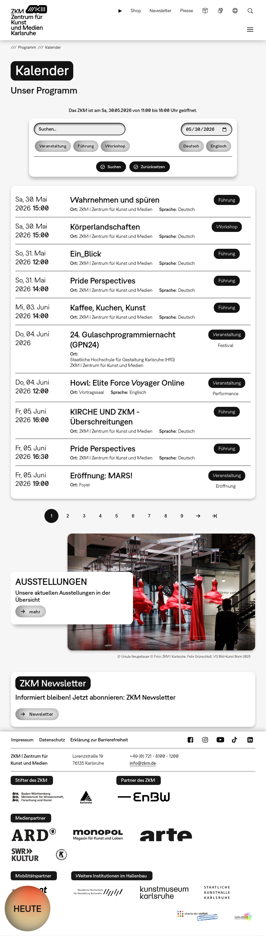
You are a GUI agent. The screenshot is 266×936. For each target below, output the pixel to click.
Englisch (219, 146)
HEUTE (28, 908)
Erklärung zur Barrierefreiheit (99, 739)
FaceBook (190, 740)
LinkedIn (250, 740)
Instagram (205, 740)
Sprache (235, 11)
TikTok (235, 740)
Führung (86, 146)
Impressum (22, 739)
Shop (136, 10)
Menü (250, 30)
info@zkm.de (143, 763)
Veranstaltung (52, 146)
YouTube (220, 740)
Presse (186, 10)
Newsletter (160, 10)
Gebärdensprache (220, 11)
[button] (161, 592)
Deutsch (191, 146)
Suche (250, 11)
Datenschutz (52, 739)
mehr (34, 611)
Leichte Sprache (205, 11)
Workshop (115, 146)
